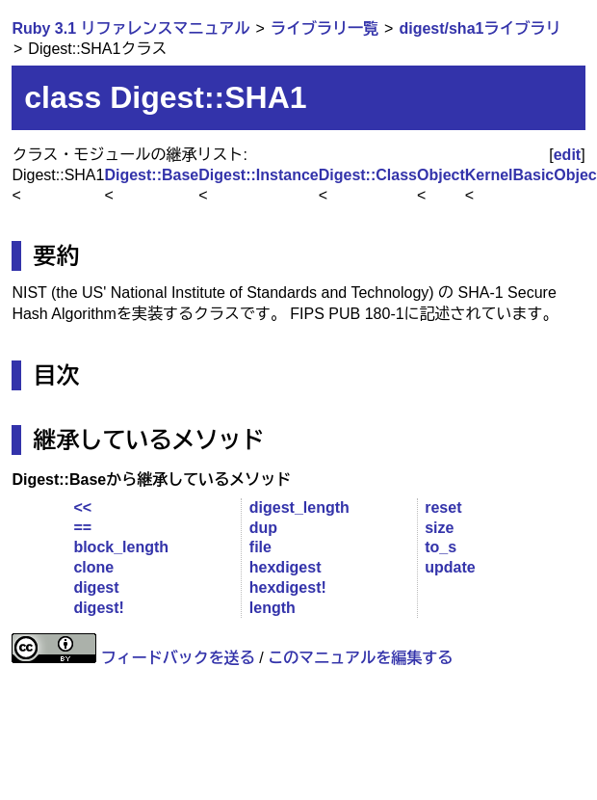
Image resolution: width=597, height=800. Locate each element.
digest (95, 587)
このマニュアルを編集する (360, 658)
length (272, 608)
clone (93, 567)
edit (567, 155)
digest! (98, 608)
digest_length (299, 507)
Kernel (489, 175)
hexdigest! (287, 587)
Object (441, 175)
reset (443, 507)
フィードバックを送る (178, 658)
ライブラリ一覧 (324, 28)
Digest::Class (368, 175)
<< (82, 507)
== (82, 528)
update (450, 567)
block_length (121, 547)
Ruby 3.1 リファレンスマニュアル (130, 28)
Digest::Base (151, 175)
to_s (440, 547)
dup (263, 528)
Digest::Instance (258, 175)
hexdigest (285, 567)
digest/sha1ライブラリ (479, 28)
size (439, 528)
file (260, 547)
